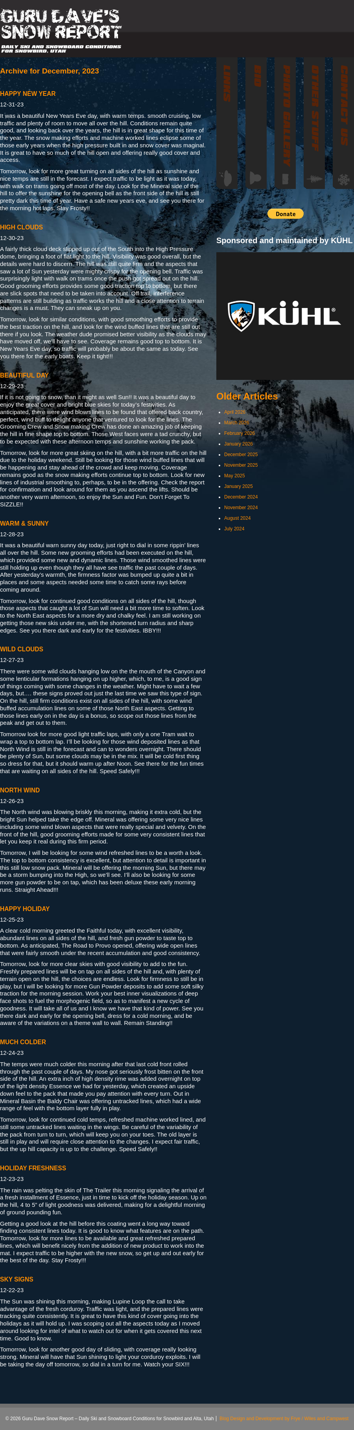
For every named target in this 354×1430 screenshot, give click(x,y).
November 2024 (241, 507)
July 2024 (234, 529)
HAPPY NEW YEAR (28, 93)
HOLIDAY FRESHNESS (33, 1168)
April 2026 (234, 412)
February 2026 (239, 433)
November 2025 (241, 465)
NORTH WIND (20, 790)
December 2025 (241, 454)
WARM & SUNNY (24, 523)
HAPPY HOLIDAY (25, 909)
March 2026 (236, 422)
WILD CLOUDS (21, 649)
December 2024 (241, 497)
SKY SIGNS (16, 1279)
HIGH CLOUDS (21, 227)
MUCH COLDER (23, 1042)
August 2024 (237, 518)
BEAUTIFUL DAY (24, 375)
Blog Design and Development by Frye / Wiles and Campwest (283, 1418)
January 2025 (238, 486)
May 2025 (234, 475)
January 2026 (238, 444)
